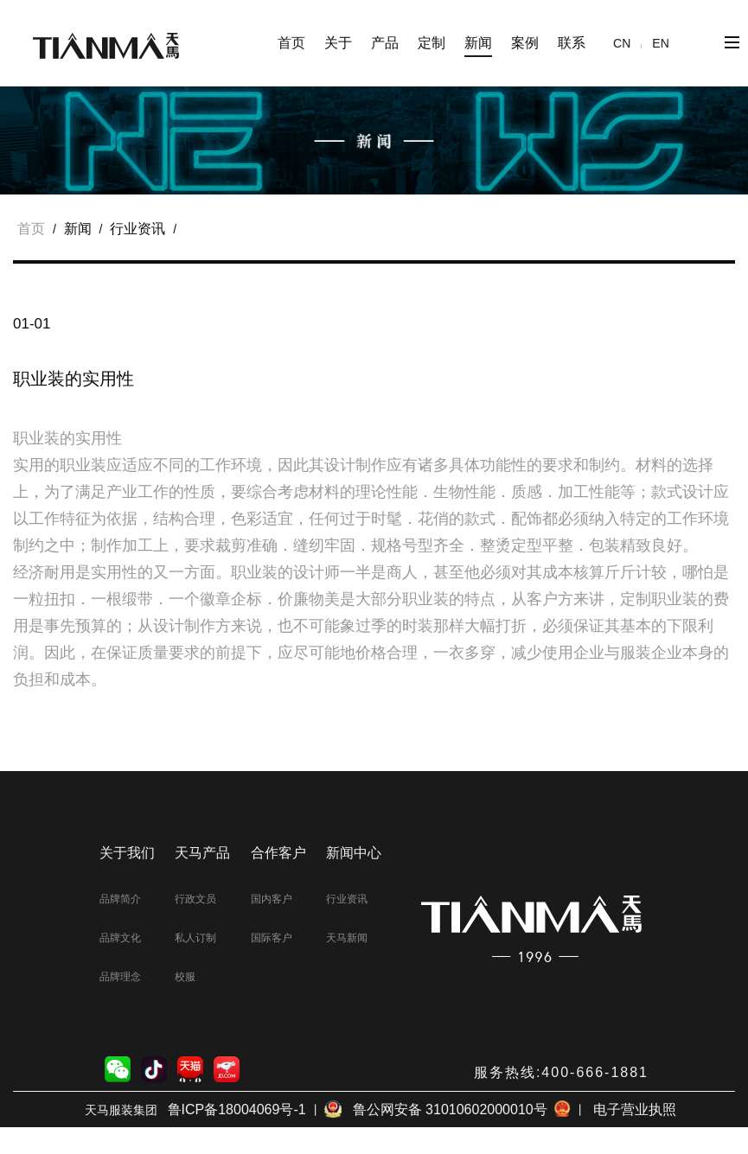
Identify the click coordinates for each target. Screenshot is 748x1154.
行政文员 (195, 899)
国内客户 (271, 899)
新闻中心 (353, 852)
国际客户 (271, 938)
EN (660, 43)
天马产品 (202, 852)
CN (621, 43)
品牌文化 (120, 938)
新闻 (78, 228)
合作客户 (278, 852)
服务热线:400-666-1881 (561, 1072)
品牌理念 (120, 977)
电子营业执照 (634, 1109)
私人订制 (195, 938)
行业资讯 (137, 228)
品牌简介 (120, 899)
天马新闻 (347, 938)
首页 (291, 42)
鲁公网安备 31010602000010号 (447, 1109)
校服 (185, 977)
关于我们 (127, 852)
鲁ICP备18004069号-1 (237, 1109)
